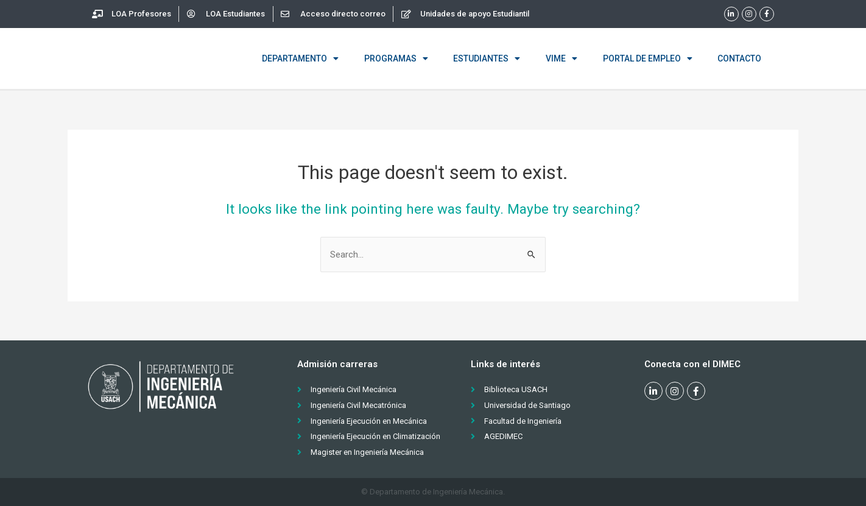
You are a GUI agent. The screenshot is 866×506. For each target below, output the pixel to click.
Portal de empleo (647, 58)
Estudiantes (486, 58)
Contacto (739, 58)
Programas (396, 58)
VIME (561, 58)
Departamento (300, 58)
